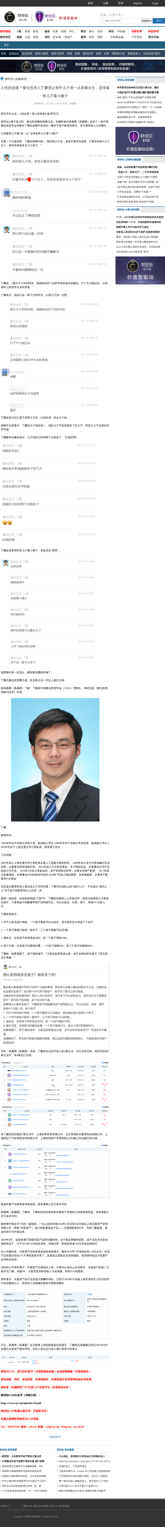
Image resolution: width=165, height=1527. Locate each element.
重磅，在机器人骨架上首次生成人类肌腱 (137, 237)
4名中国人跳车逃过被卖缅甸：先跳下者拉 (138, 187)
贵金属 (57, 37)
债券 (83, 37)
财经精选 (5, 31)
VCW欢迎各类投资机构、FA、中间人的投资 (24, 1491)
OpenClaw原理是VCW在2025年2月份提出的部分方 (141, 102)
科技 (111, 31)
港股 (19, 37)
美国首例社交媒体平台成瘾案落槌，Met (22, 1466)
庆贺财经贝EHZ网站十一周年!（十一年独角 (139, 107)
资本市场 (153, 37)
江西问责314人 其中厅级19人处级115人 (79, 1486)
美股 (27, 31)
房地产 (68, 37)
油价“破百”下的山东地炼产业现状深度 (136, 97)
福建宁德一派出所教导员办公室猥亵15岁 (138, 182)
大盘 (27, 37)
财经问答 (88, 53)
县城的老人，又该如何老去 (73, 1466)
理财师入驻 (118, 53)
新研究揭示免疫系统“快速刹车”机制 (135, 202)
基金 (47, 31)
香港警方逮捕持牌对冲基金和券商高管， (23, 1471)
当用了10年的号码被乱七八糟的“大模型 (137, 177)
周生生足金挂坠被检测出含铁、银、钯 (21, 1486)
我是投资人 (134, 53)
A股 (19, 31)
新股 (35, 31)
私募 (55, 31)
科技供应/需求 (151, 53)
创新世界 (137, 31)
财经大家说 (41, 53)
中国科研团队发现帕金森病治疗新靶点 (136, 112)
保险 (63, 31)
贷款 (99, 31)
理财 (99, 37)
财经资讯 (5, 37)
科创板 (121, 31)
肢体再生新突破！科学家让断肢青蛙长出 (137, 242)
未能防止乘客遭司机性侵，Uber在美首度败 (24, 1476)
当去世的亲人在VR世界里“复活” (132, 252)
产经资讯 (137, 37)
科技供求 (153, 31)
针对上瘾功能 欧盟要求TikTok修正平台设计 (24, 1481)
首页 (91, 37)
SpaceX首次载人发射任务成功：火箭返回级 (138, 247)
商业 (83, 31)
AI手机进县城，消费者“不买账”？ (134, 192)
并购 (69, 53)
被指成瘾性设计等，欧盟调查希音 (134, 117)
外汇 (72, 31)
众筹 (106, 53)
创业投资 (27, 53)
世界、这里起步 (10, 53)
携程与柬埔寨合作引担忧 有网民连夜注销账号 (82, 1491)
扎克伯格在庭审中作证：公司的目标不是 (138, 197)
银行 (91, 31)
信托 (47, 37)
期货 (35, 37)
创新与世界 (57, 53)
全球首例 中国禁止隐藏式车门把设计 (136, 122)
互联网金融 (117, 37)
